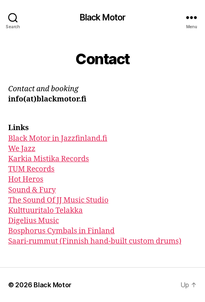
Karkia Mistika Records (48, 159)
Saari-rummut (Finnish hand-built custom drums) (94, 241)
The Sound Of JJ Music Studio (58, 200)
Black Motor (102, 17)
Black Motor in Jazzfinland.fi (57, 138)
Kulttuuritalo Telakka (45, 210)
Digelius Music (33, 220)
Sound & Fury (32, 190)
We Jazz (21, 148)
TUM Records (31, 169)
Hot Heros (25, 179)
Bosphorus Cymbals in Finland (61, 231)
